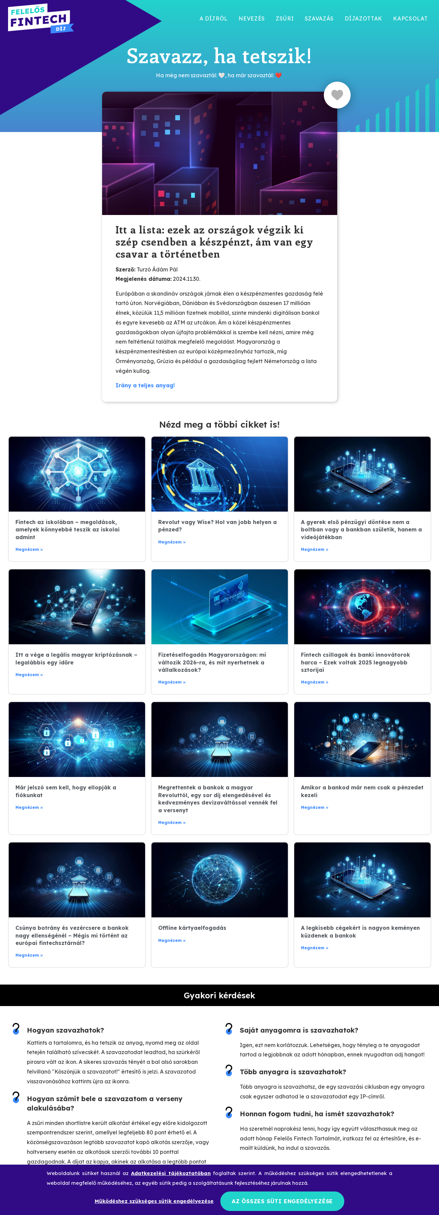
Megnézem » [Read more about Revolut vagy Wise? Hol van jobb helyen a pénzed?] (172, 542)
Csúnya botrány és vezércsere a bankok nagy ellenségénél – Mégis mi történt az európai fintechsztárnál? (72, 935)
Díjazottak (363, 18)
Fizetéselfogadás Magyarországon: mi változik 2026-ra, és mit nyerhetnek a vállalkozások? (212, 662)
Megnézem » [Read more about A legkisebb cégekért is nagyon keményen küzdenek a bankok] (314, 947)
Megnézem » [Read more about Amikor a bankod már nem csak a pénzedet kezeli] (314, 807)
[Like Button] (337, 95)
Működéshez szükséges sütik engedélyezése (154, 1200)
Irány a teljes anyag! (145, 385)
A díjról (214, 18)
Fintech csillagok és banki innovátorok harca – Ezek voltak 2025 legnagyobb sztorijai (355, 662)
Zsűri (285, 18)
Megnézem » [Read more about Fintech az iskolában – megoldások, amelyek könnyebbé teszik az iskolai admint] (29, 549)
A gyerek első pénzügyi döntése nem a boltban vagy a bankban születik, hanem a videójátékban (361, 529)
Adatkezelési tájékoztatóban (171, 1172)
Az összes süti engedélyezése (282, 1200)
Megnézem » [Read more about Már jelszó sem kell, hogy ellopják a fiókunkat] (29, 807)
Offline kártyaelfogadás (192, 927)
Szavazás (319, 18)
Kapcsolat (410, 18)
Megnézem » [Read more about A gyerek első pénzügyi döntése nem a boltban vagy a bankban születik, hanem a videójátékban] (314, 549)
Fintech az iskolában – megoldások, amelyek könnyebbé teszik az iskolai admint (67, 529)
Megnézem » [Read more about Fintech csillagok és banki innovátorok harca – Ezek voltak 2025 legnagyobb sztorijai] (314, 682)
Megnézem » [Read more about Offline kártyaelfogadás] (172, 940)
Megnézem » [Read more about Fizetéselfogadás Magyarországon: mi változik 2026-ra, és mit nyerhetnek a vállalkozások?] (172, 682)
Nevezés (251, 18)
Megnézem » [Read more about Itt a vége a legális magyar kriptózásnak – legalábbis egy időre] (29, 674)
